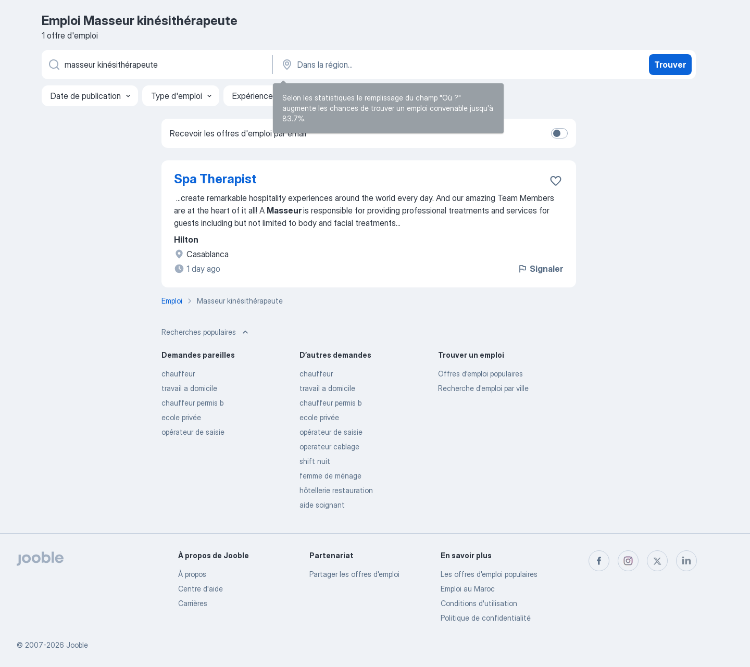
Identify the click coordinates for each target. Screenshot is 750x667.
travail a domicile (189, 388)
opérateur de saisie (192, 431)
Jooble (77, 644)
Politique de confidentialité (486, 617)
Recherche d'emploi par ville (483, 388)
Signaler (540, 268)
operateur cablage (329, 446)
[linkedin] (686, 560)
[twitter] (657, 560)
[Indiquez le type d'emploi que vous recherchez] (156, 64)
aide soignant (322, 504)
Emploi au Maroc (468, 588)
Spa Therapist (215, 178)
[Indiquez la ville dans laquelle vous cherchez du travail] (389, 64)
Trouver (670, 64)
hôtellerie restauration (336, 490)
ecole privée (181, 417)
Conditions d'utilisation (479, 603)
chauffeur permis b (192, 402)
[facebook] (599, 560)
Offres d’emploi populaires (480, 373)
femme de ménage (330, 475)
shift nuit (314, 461)
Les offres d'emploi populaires (489, 574)
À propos (192, 574)
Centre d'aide (200, 588)
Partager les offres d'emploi (354, 574)
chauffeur (178, 373)
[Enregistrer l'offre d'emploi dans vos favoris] (556, 181)
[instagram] (628, 560)
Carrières (192, 603)
